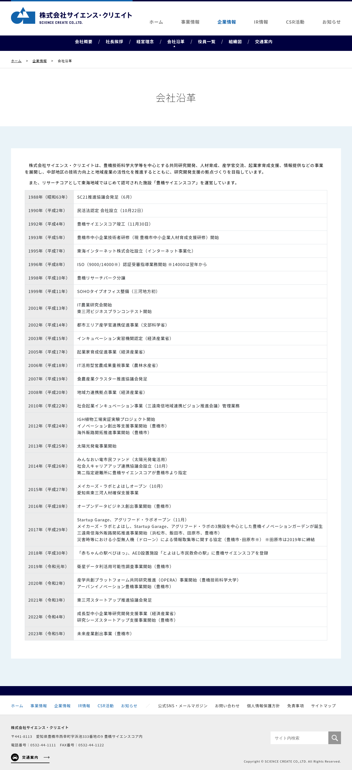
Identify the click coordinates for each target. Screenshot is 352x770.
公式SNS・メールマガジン (183, 705)
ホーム (156, 21)
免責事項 (295, 705)
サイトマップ (323, 705)
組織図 (235, 41)
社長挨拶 (114, 41)
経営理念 (145, 41)
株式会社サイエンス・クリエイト (71, 15)
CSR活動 (295, 21)
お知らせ (331, 21)
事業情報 (190, 21)
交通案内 (264, 41)
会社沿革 (176, 41)
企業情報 (227, 21)
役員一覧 (207, 41)
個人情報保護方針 (263, 705)
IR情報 (261, 21)
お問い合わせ (227, 705)
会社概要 (83, 41)
